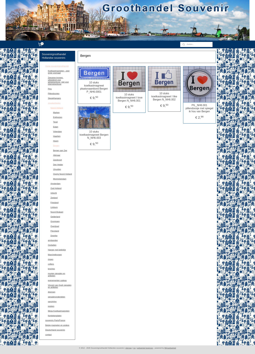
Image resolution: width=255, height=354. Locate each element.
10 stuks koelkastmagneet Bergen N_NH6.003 (94, 134)
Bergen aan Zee (60, 150)
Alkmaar (56, 155)
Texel (55, 122)
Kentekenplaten (54, 316)
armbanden (53, 240)
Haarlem (56, 136)
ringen (50, 259)
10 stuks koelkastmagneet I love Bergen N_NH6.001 (129, 97)
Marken (56, 112)
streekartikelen (54, 103)
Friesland (55, 202)
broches (51, 269)
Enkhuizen (57, 117)
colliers (51, 264)
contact (48, 335)
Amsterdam (55, 184)
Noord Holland (57, 108)
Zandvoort (57, 160)
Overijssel (55, 226)
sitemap (128, 348)
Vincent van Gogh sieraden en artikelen (60, 286)
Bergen (56, 146)
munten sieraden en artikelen (56, 274)
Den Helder (58, 165)
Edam (55, 127)
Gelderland (55, 217)
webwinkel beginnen (145, 348)
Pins (50, 89)
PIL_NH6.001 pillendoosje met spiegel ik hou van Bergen (199, 108)
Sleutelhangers (54, 98)
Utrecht (54, 193)
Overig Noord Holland (62, 174)
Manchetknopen (55, 255)
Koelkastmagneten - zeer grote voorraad (59, 72)
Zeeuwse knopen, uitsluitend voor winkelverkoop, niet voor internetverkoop (58, 81)
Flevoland (55, 231)
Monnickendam (59, 179)
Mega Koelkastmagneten (59, 311)
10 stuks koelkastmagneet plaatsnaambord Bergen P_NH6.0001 (94, 87)
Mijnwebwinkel (170, 348)
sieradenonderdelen (56, 297)
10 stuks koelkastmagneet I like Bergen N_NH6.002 (164, 96)
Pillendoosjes (54, 93)
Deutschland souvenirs (55, 330)
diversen (51, 292)
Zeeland (54, 198)
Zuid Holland (56, 188)
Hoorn (56, 141)
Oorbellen (52, 245)
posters (51, 306)
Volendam (57, 131)
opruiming (52, 301)
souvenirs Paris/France (55, 320)
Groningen (55, 221)
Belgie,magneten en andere (57, 325)
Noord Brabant (57, 212)
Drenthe (54, 236)
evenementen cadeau (57, 280)
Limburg (54, 207)
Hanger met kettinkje (57, 250)
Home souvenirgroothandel (57, 66)
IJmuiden (57, 169)
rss (134, 348)
